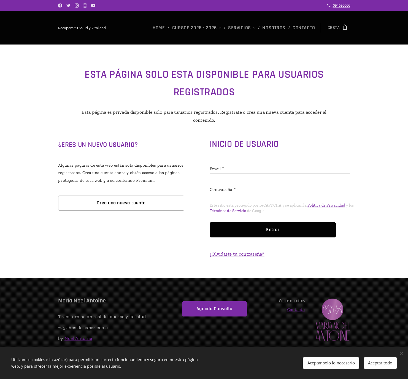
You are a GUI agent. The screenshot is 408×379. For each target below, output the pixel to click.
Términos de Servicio (228, 211)
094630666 (341, 5)
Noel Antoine (78, 338)
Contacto (296, 309)
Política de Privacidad (326, 205)
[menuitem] (174, 28)
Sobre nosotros (292, 301)
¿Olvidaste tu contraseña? (237, 254)
